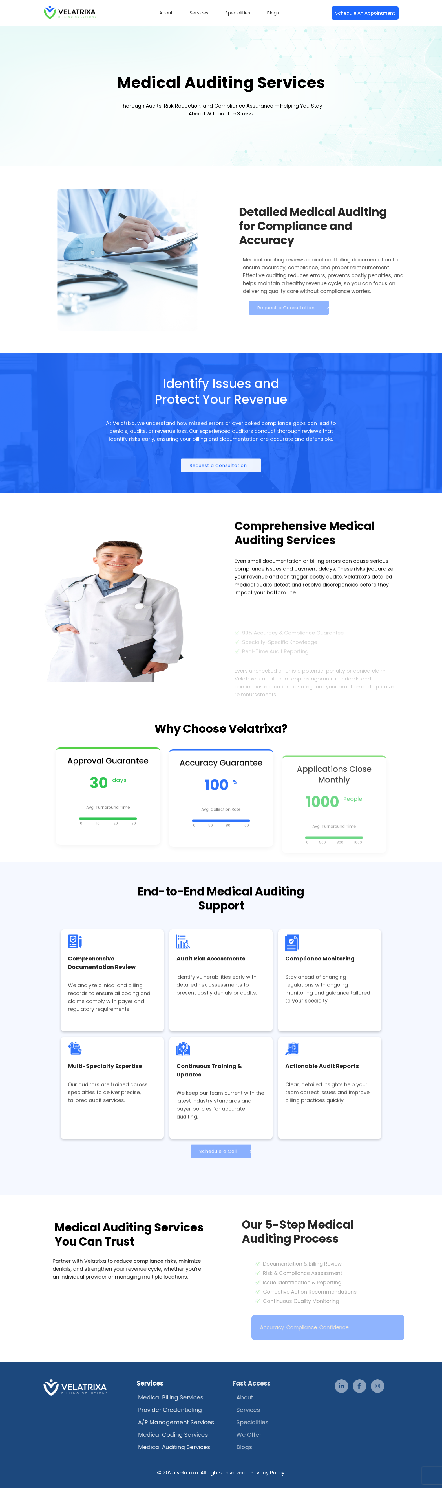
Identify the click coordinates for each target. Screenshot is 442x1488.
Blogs (273, 13)
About (166, 13)
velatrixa (187, 1472)
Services (199, 13)
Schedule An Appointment (365, 13)
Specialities (237, 13)
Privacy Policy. (268, 1472)
